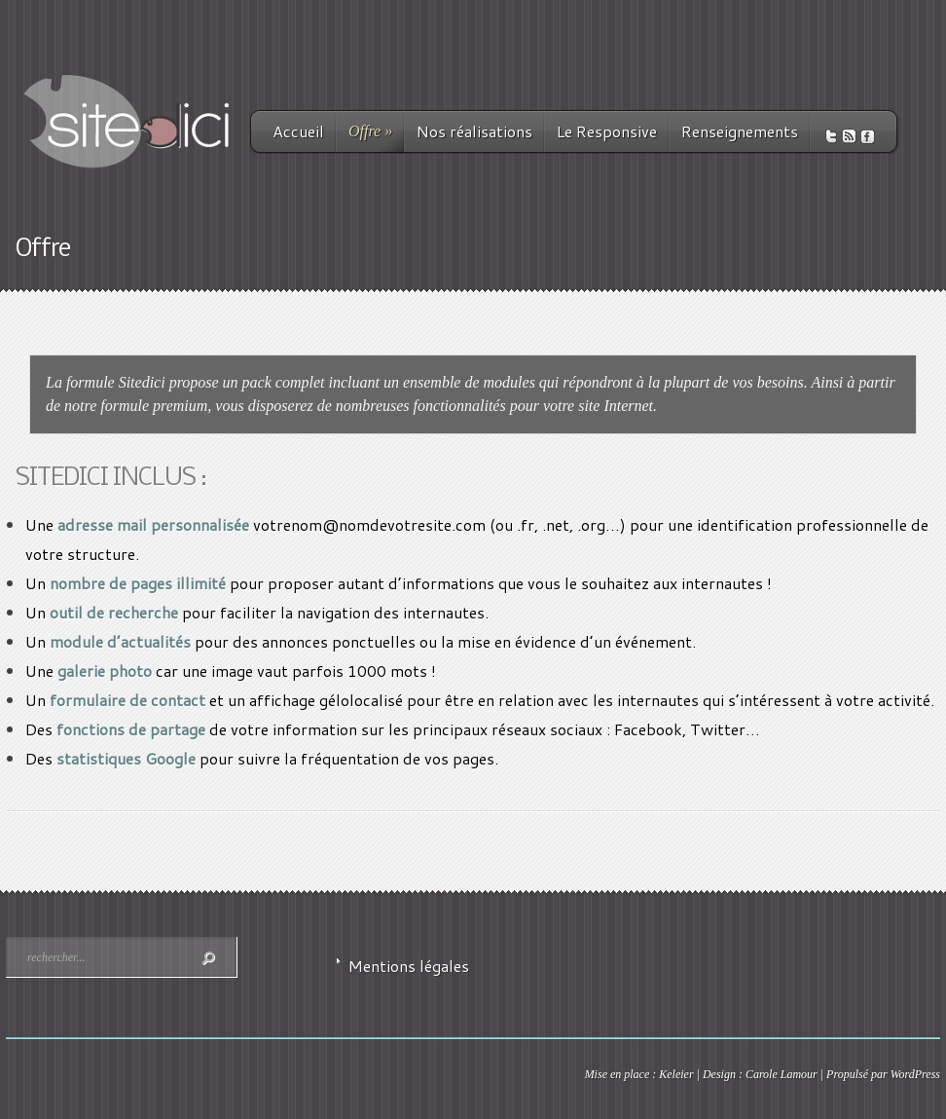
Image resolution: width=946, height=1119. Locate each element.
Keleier (676, 1074)
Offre (370, 131)
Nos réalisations (474, 131)
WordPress (915, 1074)
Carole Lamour (782, 1074)
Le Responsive (607, 131)
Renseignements (739, 131)
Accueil (298, 131)
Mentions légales (408, 965)
